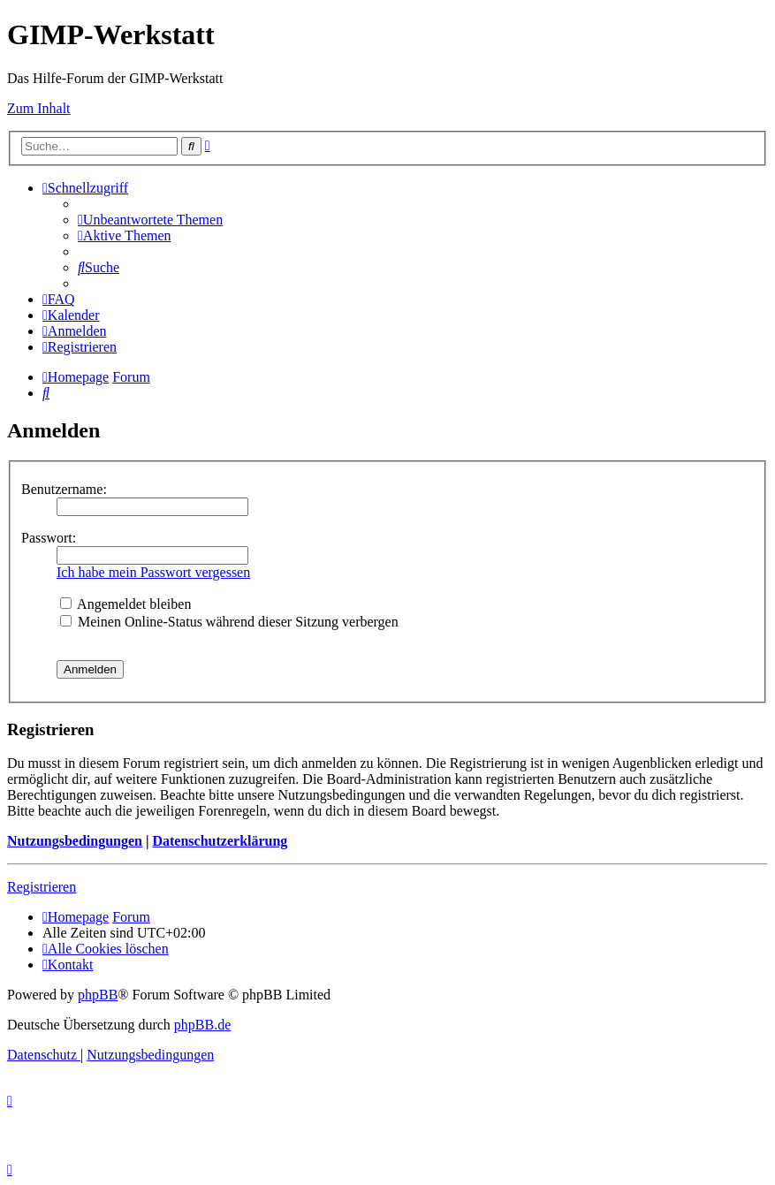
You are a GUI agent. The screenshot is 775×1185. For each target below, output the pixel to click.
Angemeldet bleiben (125, 603)
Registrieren (41, 886)
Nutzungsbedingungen (74, 840)
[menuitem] (150, 219)
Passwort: (48, 537)
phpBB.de (202, 1024)
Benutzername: (64, 489)
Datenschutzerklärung (219, 840)
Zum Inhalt (39, 108)
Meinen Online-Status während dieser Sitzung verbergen (229, 621)
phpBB (98, 994)
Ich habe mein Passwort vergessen (153, 572)
